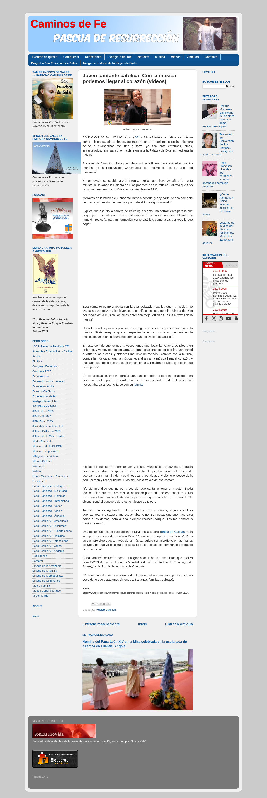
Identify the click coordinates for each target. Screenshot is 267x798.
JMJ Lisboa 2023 (43, 411)
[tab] (212, 265)
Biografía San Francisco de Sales (54, 63)
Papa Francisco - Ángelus (48, 515)
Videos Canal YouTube (46, 590)
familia (138, 384)
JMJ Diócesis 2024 (44, 406)
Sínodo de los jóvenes (46, 580)
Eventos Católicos (43, 391)
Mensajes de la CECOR (47, 446)
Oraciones (38, 481)
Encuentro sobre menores (48, 381)
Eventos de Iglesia (44, 57)
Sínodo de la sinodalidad (47, 575)
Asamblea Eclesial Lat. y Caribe (52, 351)
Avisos (36, 356)
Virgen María (40, 595)
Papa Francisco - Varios (47, 505)
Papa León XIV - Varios (47, 545)
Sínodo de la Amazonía (47, 565)
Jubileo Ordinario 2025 (46, 431)
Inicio (142, 624)
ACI (137, 137)
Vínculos (193, 57)
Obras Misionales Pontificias (50, 476)
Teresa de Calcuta (172, 532)
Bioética (37, 361)
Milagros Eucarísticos (45, 456)
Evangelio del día (43, 386)
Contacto (211, 57)
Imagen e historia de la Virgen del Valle (110, 63)
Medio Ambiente (42, 441)
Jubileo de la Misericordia (48, 436)
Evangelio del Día (119, 57)
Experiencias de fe (43, 396)
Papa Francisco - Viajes (47, 510)
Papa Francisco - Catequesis (50, 486)
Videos (176, 57)
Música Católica (106, 609)
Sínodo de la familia (44, 570)
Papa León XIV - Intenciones (50, 540)
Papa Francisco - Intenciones (50, 500)
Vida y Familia (41, 585)
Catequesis (71, 57)
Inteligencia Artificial (44, 401)
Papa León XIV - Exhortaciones (52, 530)
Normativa (38, 466)
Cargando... (209, 331)
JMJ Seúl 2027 (41, 416)
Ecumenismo (40, 376)
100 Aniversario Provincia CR (50, 346)
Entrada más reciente (101, 624)
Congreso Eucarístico (45, 366)
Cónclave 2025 (41, 371)
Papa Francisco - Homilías (48, 495)
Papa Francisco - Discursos (49, 490)
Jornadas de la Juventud (47, 426)
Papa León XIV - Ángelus (48, 550)
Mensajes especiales (45, 451)
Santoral (37, 560)
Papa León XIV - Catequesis (50, 520)
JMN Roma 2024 (42, 421)
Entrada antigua (179, 624)
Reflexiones (93, 57)
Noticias (143, 57)
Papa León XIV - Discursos (49, 525)
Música (160, 57)
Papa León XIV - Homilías (48, 535)
